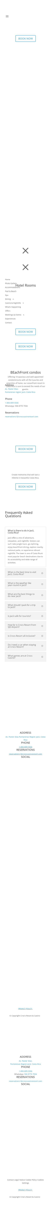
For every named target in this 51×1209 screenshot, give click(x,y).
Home (7, 280)
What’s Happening (13, 307)
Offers (7, 311)
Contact (8, 323)
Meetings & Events (13, 315)
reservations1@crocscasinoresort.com (21, 416)
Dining (8, 299)
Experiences (10, 319)
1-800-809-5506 (11, 403)
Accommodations (12, 287)
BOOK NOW (25, 38)
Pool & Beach (10, 291)
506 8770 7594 (30, 1074)
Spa (6, 295)
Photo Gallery (11, 284)
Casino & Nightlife (13, 303)
